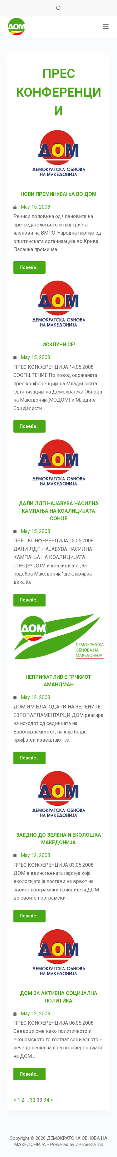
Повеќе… (29, 267)
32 (33, 1100)
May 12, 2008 (35, 697)
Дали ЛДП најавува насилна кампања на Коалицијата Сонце (59, 510)
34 (46, 1100)
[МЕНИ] (106, 26)
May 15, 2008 (35, 207)
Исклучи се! (58, 345)
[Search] (58, 8)
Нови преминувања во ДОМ (58, 194)
